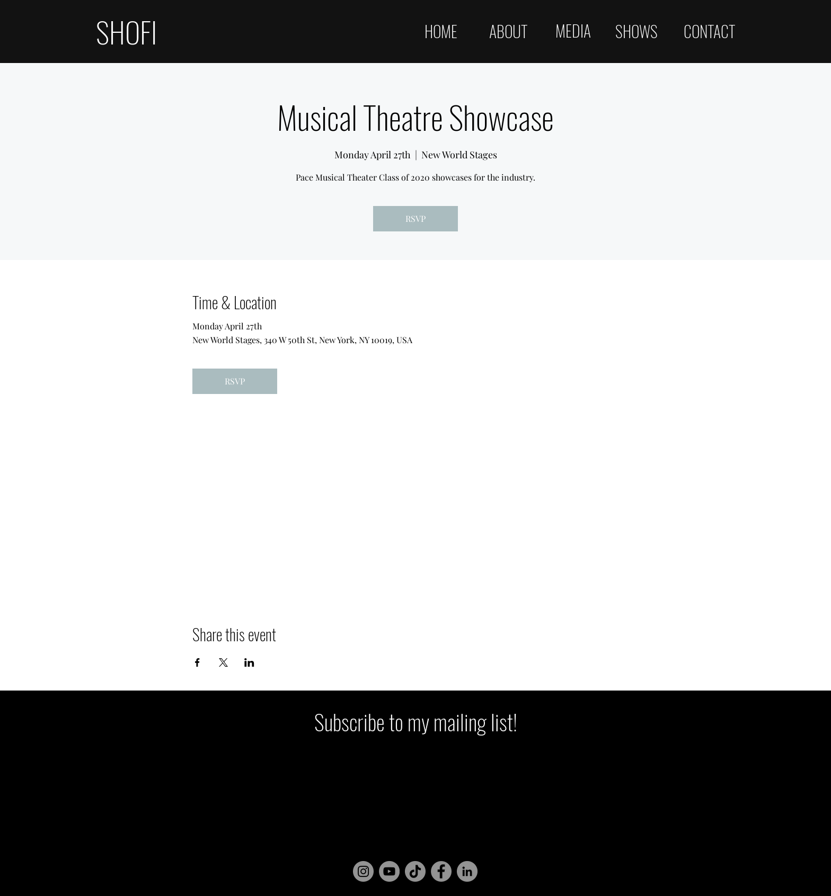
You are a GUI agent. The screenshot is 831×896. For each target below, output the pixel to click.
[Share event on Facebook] (197, 662)
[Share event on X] (223, 662)
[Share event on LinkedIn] (249, 662)
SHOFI (126, 31)
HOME (441, 31)
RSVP (415, 218)
